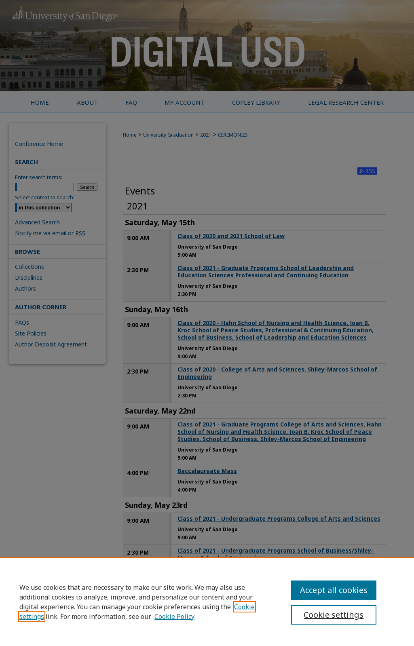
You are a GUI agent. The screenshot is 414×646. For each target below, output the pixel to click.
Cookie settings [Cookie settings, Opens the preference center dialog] (333, 614)
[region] (207, 601)
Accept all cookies (334, 590)
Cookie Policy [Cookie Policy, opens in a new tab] (174, 616)
